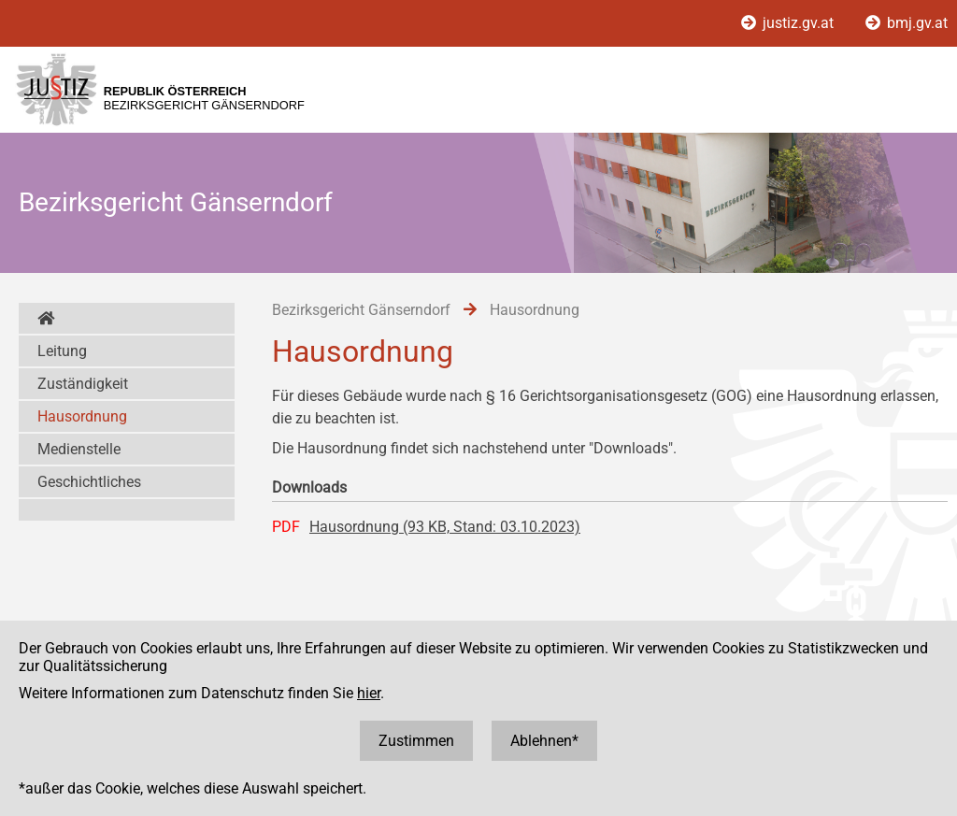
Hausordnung (82, 416)
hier (368, 693)
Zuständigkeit (82, 384)
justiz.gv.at (789, 23)
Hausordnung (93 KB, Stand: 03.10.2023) (444, 527)
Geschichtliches (89, 482)
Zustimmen (416, 741)
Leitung (62, 351)
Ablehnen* (544, 741)
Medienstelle (79, 449)
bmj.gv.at (906, 23)
